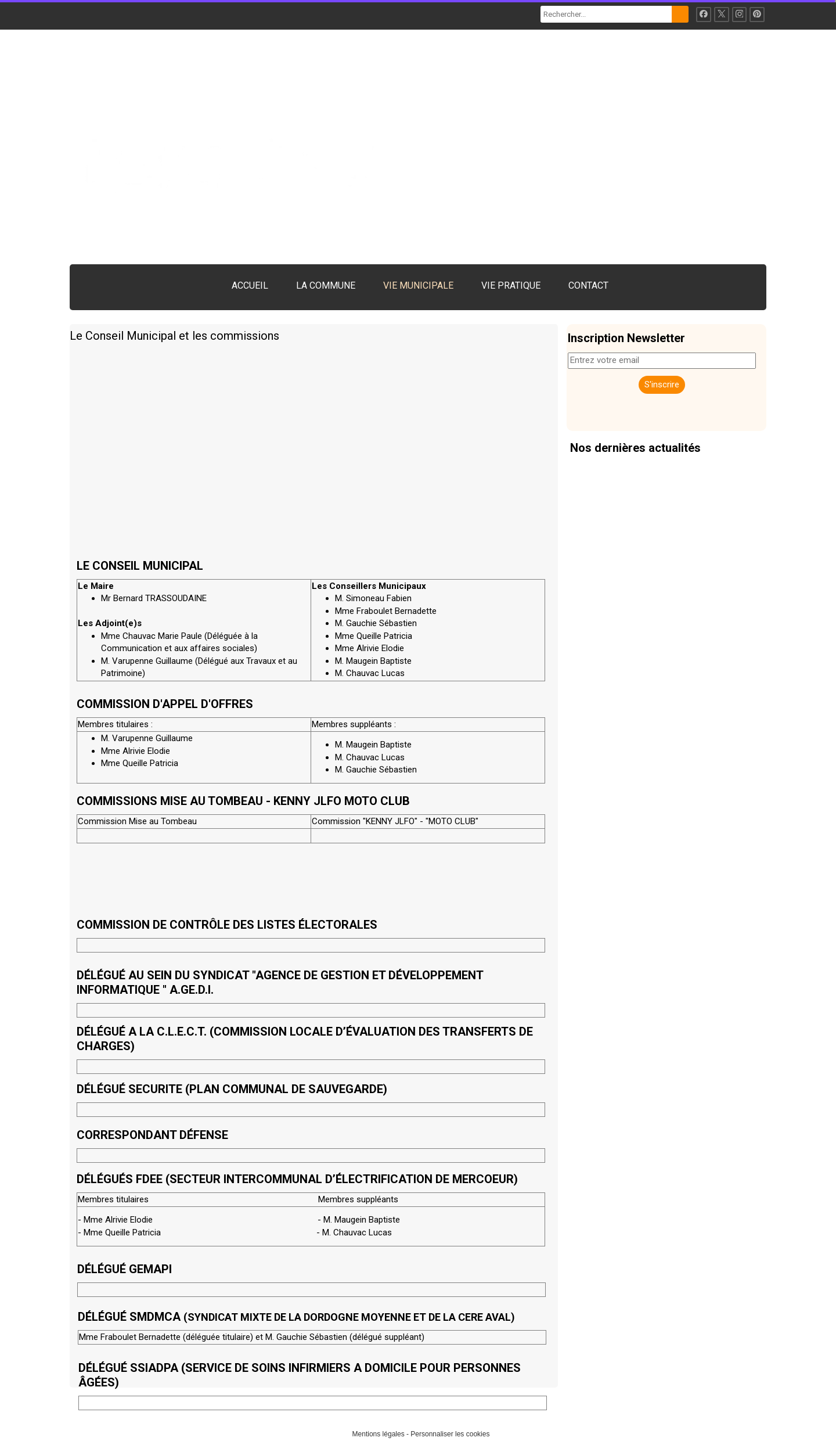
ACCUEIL (250, 285)
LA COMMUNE (325, 285)
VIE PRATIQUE (510, 285)
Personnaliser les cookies (449, 1434)
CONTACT (588, 285)
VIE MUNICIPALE (418, 285)
